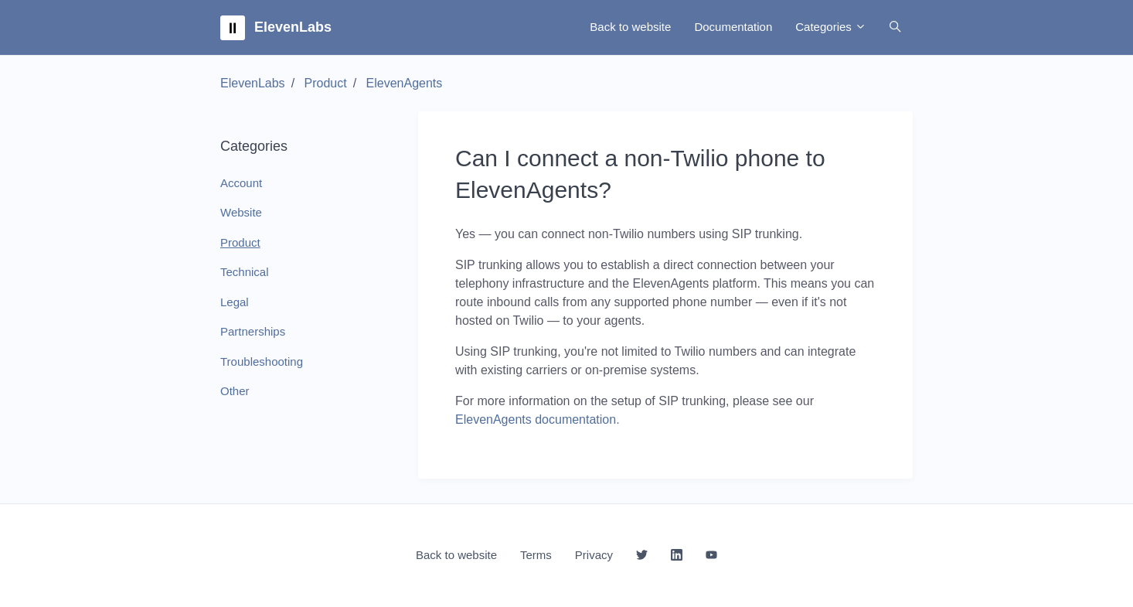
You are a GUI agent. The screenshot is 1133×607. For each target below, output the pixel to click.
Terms (536, 554)
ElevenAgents (404, 83)
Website (241, 212)
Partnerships (252, 331)
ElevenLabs (252, 83)
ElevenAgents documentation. (537, 419)
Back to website (630, 26)
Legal (234, 302)
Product (326, 83)
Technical (244, 271)
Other (235, 390)
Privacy (594, 554)
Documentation (733, 26)
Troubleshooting (261, 361)
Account (241, 182)
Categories (830, 26)
